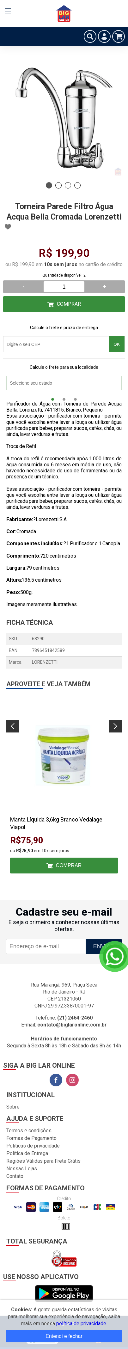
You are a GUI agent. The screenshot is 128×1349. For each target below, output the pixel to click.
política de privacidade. (81, 1323)
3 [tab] (68, 185)
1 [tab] (49, 185)
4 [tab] (77, 185)
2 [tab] (58, 185)
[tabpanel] (64, 118)
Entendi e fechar (64, 1336)
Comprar (69, 304)
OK (116, 344)
